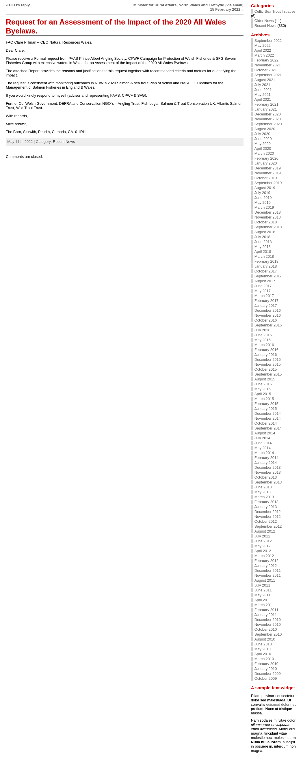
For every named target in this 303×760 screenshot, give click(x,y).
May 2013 (262, 492)
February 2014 (266, 457)
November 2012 (267, 516)
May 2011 (262, 595)
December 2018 (267, 212)
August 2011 (264, 580)
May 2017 (262, 291)
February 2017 (266, 300)
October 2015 (265, 369)
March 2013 (264, 497)
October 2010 (265, 629)
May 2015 (262, 389)
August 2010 (264, 639)
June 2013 (263, 487)
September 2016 (268, 325)
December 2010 (267, 619)
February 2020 (266, 158)
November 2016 (267, 315)
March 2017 (264, 296)
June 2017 (263, 286)
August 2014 (264, 433)
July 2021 (262, 85)
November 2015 (267, 364)
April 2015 (262, 394)
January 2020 (265, 163)
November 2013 (267, 472)
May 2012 (262, 546)
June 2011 (263, 590)
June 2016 (263, 335)
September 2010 (268, 634)
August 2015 (264, 379)
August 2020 (264, 129)
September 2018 (268, 227)
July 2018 (262, 237)
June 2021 (263, 89)
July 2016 (262, 330)
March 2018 (264, 256)
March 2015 (264, 399)
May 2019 (262, 202)
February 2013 (266, 502)
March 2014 (264, 453)
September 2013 (268, 482)
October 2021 (265, 70)
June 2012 (263, 541)
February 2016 (266, 350)
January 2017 (265, 305)
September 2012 (268, 526)
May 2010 (262, 649)
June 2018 (263, 242)
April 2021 (262, 99)
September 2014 (268, 428)
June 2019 (263, 197)
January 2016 (265, 354)
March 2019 (264, 207)
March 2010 (264, 659)
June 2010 (263, 644)
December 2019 (267, 168)
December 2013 (267, 467)
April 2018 (262, 251)
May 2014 (262, 448)
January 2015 (265, 408)
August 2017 (264, 281)
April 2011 (262, 600)
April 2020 (262, 148)
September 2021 (268, 75)
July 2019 (262, 193)
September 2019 (268, 183)
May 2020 (262, 143)
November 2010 (267, 624)
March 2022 (264, 55)
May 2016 (262, 340)
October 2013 (265, 477)
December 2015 (267, 359)
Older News (264, 20)
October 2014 (265, 423)
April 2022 (262, 50)
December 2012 (267, 511)
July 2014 (262, 438)
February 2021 (266, 104)
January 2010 (265, 668)
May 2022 (262, 45)
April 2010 (262, 654)
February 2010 (266, 664)
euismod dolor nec (281, 704)
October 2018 (265, 222)
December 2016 (267, 310)
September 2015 (268, 374)
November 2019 (267, 173)
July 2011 (262, 585)
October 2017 (265, 271)
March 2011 (264, 605)
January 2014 (265, 462)
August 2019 (264, 188)
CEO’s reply (19, 5)
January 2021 (265, 109)
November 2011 (267, 575)
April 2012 (262, 551)
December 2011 (267, 570)
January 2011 (265, 615)
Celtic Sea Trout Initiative (274, 11)
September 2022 (268, 40)
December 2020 (267, 114)
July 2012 (262, 536)
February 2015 (266, 404)
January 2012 (265, 565)
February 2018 (266, 261)
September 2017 (268, 276)
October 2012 (265, 521)
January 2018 (265, 266)
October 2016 (265, 320)
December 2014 (267, 413)
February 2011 (266, 610)
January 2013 (265, 507)
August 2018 (264, 232)
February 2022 (266, 60)
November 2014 (267, 418)
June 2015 (263, 384)
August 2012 (264, 531)
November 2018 (267, 217)
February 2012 (266, 561)
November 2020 (267, 119)
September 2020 (268, 124)
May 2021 (262, 94)
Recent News (64, 141)
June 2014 (263, 443)
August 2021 (264, 80)
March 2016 (264, 345)
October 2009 (265, 678)
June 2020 (263, 139)
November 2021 (267, 65)
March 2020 (264, 153)
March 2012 (264, 556)
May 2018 (262, 246)
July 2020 (262, 134)
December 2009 (267, 673)
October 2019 (265, 178)
